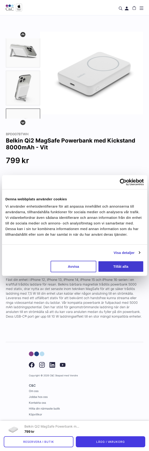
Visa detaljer (124, 253)
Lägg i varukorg (110, 442)
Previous (23, 34)
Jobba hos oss (38, 397)
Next (23, 122)
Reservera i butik (38, 442)
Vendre (74, 375)
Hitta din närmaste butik (44, 408)
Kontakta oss (37, 402)
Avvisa (73, 266)
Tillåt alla (120, 266)
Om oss (33, 391)
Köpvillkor (35, 414)
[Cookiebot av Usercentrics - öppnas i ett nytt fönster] (123, 182)
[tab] (23, 50)
